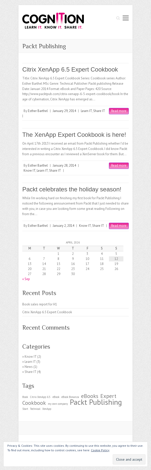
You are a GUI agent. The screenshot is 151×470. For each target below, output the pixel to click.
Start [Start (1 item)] (25, 409)
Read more (118, 111)
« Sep (26, 279)
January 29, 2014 (64, 111)
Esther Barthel (38, 111)
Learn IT (86, 111)
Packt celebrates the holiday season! (71, 189)
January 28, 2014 (64, 165)
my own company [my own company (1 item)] (58, 404)
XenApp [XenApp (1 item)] (46, 409)
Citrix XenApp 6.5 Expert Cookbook (70, 69)
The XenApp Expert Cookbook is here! (74, 134)
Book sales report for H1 (39, 304)
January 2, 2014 (63, 225)
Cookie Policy (100, 450)
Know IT (29, 170)
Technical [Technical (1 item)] (35, 409)
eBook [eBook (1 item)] (55, 397)
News (29, 367)
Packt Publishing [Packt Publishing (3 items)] (96, 402)
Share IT (99, 111)
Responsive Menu (126, 17)
